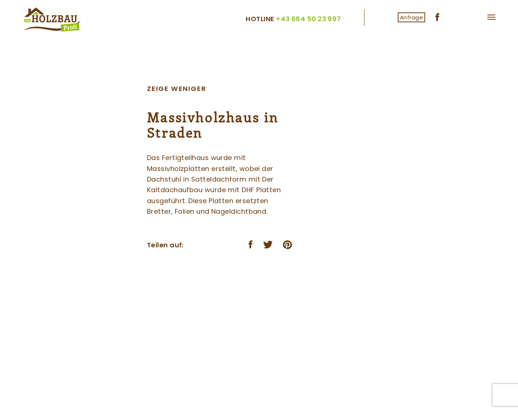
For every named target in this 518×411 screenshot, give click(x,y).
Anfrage (411, 17)
